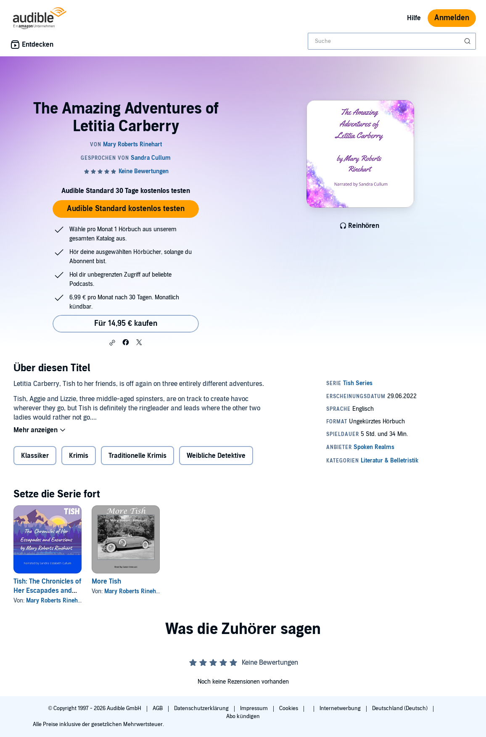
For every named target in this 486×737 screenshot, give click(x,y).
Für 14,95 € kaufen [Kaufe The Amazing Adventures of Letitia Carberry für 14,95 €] (125, 323)
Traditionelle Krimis (137, 456)
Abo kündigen (242, 716)
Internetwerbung (341, 708)
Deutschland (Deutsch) (400, 708)
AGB (158, 708)
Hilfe (414, 18)
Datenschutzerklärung (202, 708)
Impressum (254, 708)
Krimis (78, 456)
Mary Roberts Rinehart (55, 600)
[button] (112, 342)
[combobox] (392, 41)
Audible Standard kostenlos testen (126, 208)
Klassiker (35, 456)
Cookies (289, 708)
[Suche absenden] (468, 41)
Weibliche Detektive (216, 456)
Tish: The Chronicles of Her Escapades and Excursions (47, 590)
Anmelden (451, 17)
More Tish (106, 581)
